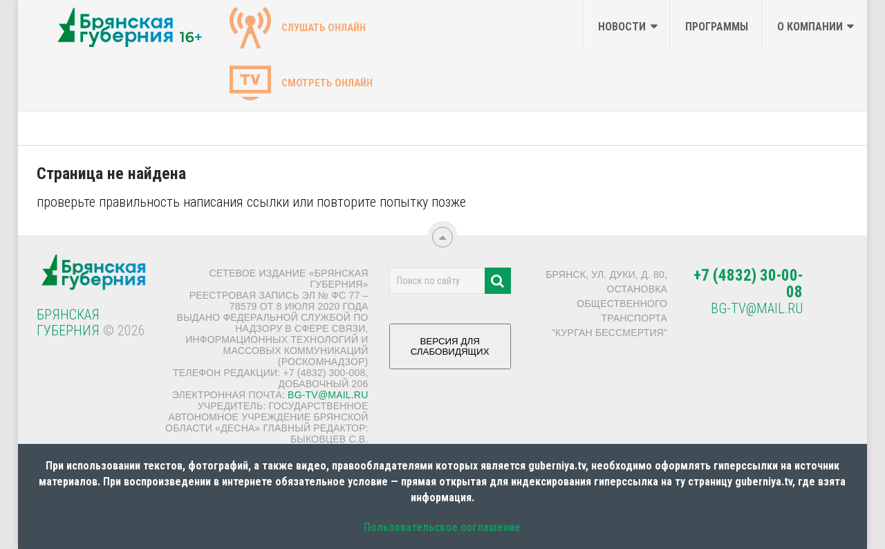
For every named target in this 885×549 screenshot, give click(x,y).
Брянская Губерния (68, 322)
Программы (716, 26)
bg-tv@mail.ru (328, 394)
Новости (622, 26)
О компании (810, 26)
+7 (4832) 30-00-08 (748, 283)
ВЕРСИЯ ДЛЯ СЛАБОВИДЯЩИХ (450, 351)
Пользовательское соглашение (442, 527)
